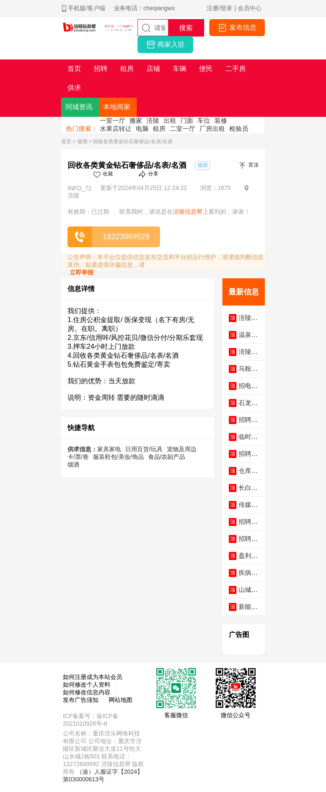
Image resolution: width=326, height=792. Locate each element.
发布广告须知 (80, 699)
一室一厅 (112, 120)
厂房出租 (212, 128)
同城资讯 (79, 106)
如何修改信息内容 (86, 692)
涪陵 (152, 120)
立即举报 (81, 272)
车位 (203, 120)
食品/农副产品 (166, 456)
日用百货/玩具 (144, 449)
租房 (159, 128)
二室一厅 (182, 128)
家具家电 (109, 449)
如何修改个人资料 (86, 684)
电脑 (142, 128)
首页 (66, 141)
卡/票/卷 (78, 456)
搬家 (135, 120)
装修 (220, 120)
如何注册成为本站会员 (92, 676)
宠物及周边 (182, 449)
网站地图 (120, 699)
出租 (169, 120)
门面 (186, 120)
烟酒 (82, 141)
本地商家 (116, 106)
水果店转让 (116, 128)
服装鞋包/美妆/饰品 (118, 456)
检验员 (238, 128)
